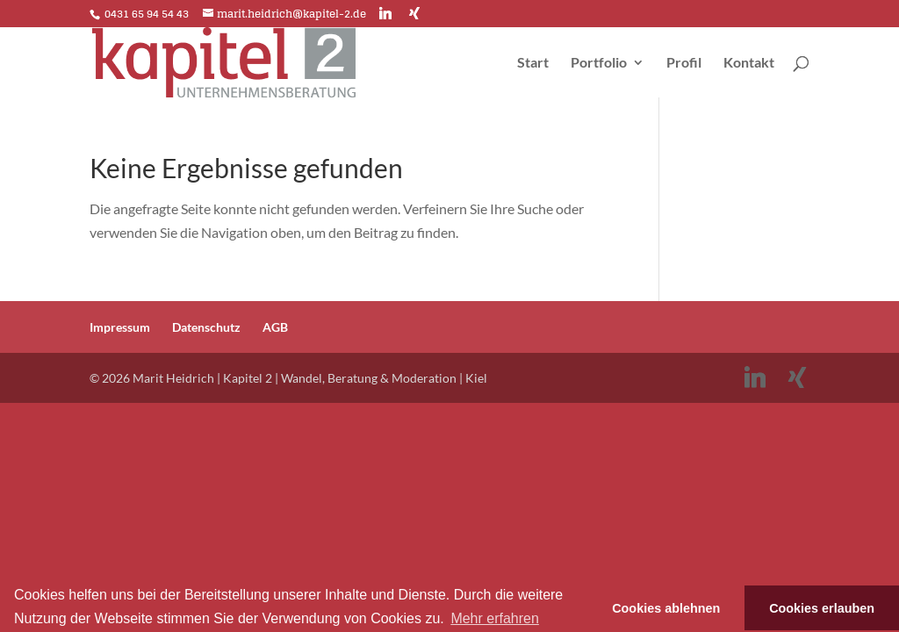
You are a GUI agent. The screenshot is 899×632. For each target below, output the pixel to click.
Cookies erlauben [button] (821, 608)
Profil (683, 63)
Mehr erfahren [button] (494, 618)
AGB (275, 327)
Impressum (120, 327)
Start (533, 63)
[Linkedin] (385, 13)
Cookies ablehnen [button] (666, 608)
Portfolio (599, 63)
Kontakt (748, 63)
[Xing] (414, 13)
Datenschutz (206, 327)
